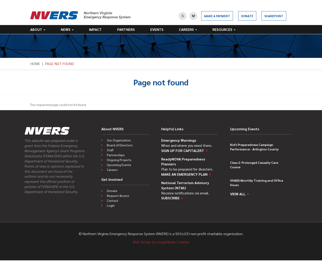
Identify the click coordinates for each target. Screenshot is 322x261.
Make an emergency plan (184, 174)
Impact (95, 29)
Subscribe (170, 198)
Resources (223, 29)
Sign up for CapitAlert (182, 150)
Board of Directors (120, 145)
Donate (247, 16)
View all (238, 194)
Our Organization (119, 140)
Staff (110, 150)
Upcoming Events (119, 165)
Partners (126, 29)
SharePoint (273, 16)
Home (35, 63)
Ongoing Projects (119, 160)
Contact (112, 200)
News (67, 29)
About (37, 29)
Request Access (118, 196)
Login (111, 205)
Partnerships (116, 155)
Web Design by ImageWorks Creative (161, 242)
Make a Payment (217, 16)
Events (156, 29)
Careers (188, 29)
